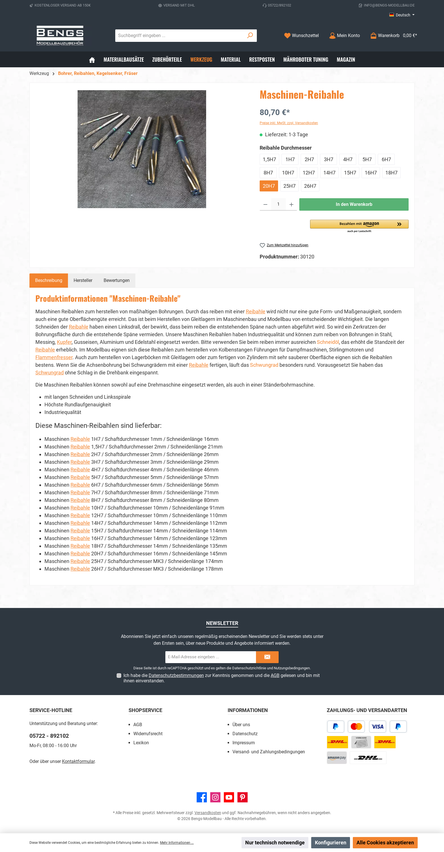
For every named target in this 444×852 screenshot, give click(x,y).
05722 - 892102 (49, 735)
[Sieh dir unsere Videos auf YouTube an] (229, 797)
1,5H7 (269, 159)
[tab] (48, 280)
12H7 (309, 173)
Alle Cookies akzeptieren (385, 842)
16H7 (371, 173)
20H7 (269, 186)
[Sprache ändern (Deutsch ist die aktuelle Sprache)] (402, 15)
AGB (275, 675)
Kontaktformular (78, 761)
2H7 (309, 159)
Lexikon (141, 742)
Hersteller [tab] (83, 280)
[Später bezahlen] (336, 726)
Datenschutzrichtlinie (249, 668)
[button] (359, 226)
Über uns (241, 724)
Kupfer (64, 342)
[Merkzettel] (301, 35)
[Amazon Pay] (337, 757)
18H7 (391, 173)
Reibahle (255, 311)
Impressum (243, 742)
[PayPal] (398, 726)
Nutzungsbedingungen (292, 668)
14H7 (329, 173)
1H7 (290, 159)
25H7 (289, 186)
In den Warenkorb (354, 204)
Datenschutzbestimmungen (176, 675)
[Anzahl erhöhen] (291, 204)
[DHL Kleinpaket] (385, 742)
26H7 (310, 186)
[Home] (92, 59)
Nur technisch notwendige (275, 842)
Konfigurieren (330, 842)
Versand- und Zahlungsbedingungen (268, 751)
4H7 (348, 159)
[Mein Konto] (344, 35)
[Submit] (267, 657)
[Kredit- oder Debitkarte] (367, 726)
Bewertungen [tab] (117, 280)
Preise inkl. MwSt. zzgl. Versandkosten (289, 123)
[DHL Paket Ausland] (368, 757)
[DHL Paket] (337, 742)
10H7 (288, 173)
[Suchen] (250, 35)
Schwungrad (264, 365)
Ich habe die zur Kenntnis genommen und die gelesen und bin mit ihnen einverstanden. (221, 678)
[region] (142, 149)
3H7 (328, 159)
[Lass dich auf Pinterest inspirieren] (242, 797)
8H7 (268, 173)
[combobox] (179, 35)
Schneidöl (328, 342)
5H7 (367, 159)
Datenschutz (245, 733)
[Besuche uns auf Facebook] (201, 797)
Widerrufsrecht (148, 733)
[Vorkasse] (361, 742)
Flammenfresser (53, 357)
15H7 (350, 173)
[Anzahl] (278, 204)
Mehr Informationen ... (177, 843)
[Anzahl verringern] (265, 204)
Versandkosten (208, 812)
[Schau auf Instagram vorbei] (215, 797)
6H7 (386, 159)
